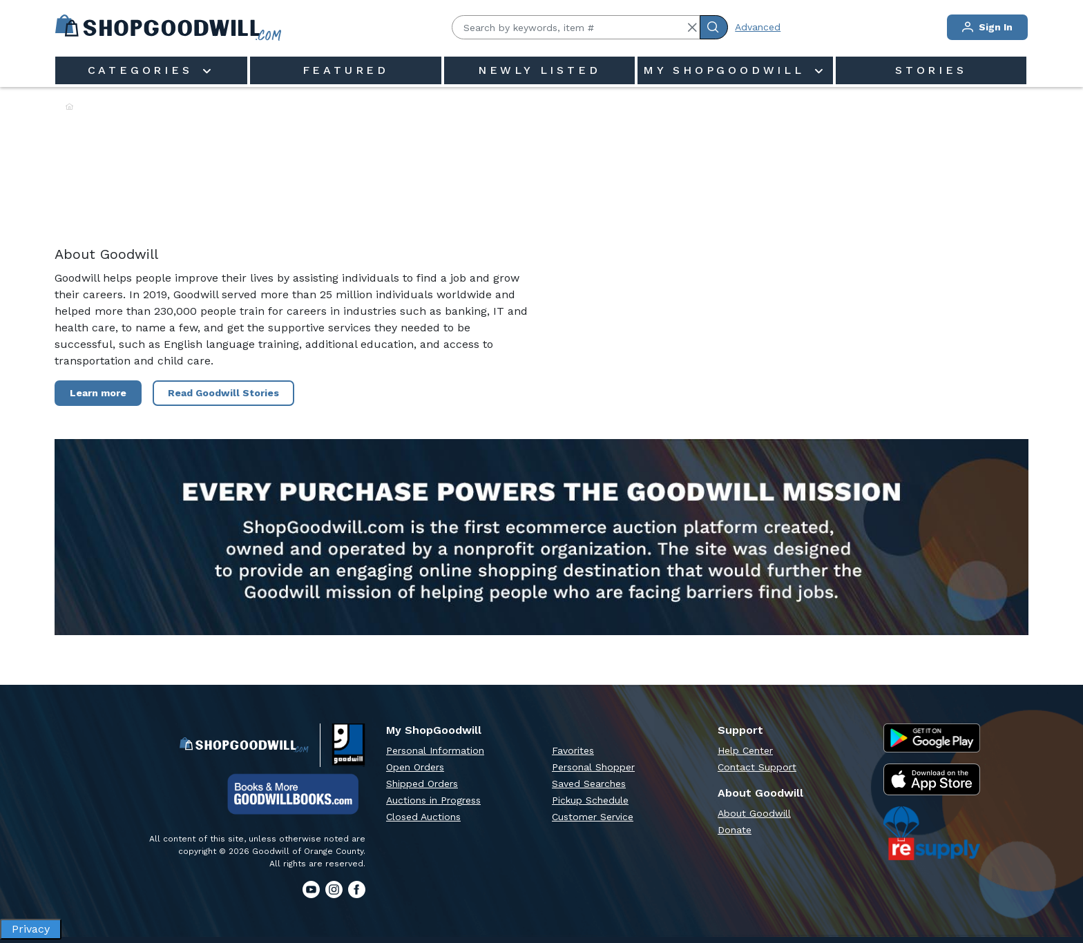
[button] (692, 27)
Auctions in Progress (433, 800)
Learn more (98, 392)
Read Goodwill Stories (223, 392)
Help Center (745, 750)
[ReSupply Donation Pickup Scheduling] (931, 833)
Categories (144, 70)
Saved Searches (589, 783)
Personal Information (435, 750)
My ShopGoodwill (727, 70)
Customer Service (592, 816)
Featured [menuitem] (346, 70)
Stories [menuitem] (931, 70)
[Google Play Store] (931, 737)
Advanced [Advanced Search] (757, 26)
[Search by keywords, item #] (576, 27)
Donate (734, 829)
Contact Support (757, 766)
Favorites (573, 750)
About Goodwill (754, 813)
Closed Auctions (423, 816)
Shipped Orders (422, 783)
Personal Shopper (593, 766)
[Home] (69, 107)
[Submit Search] (714, 27)
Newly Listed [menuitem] (539, 70)
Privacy (31, 928)
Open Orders (415, 766)
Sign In (987, 26)
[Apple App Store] (931, 780)
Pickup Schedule (590, 800)
